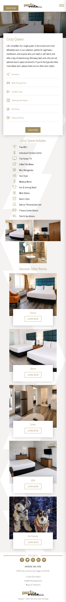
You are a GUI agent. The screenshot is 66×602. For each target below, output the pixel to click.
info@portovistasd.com (33, 580)
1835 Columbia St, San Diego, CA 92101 (33, 571)
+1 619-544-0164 (33, 576)
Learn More (33, 319)
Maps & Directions (33, 584)
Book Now (11, 8)
